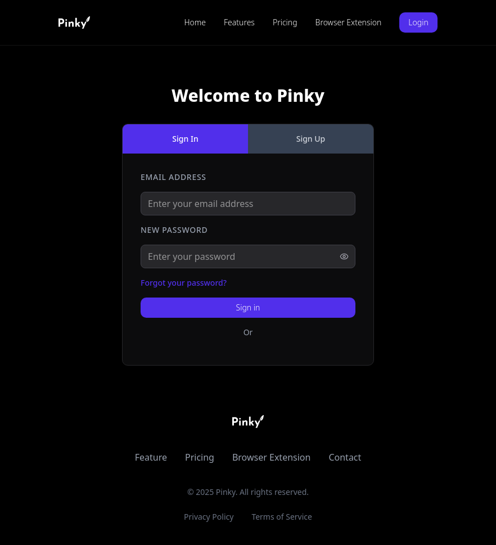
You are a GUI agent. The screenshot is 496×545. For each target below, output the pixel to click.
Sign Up (311, 138)
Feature (151, 457)
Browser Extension (348, 22)
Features (239, 22)
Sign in (248, 307)
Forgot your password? (184, 282)
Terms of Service (281, 516)
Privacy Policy (208, 516)
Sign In (185, 138)
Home (195, 22)
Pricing (285, 22)
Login (418, 22)
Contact (344, 457)
